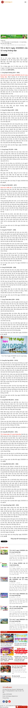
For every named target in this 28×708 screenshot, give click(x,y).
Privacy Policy (6, 698)
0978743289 (9, 694)
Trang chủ (3, 40)
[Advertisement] (14, 19)
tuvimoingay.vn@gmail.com (12, 696)
